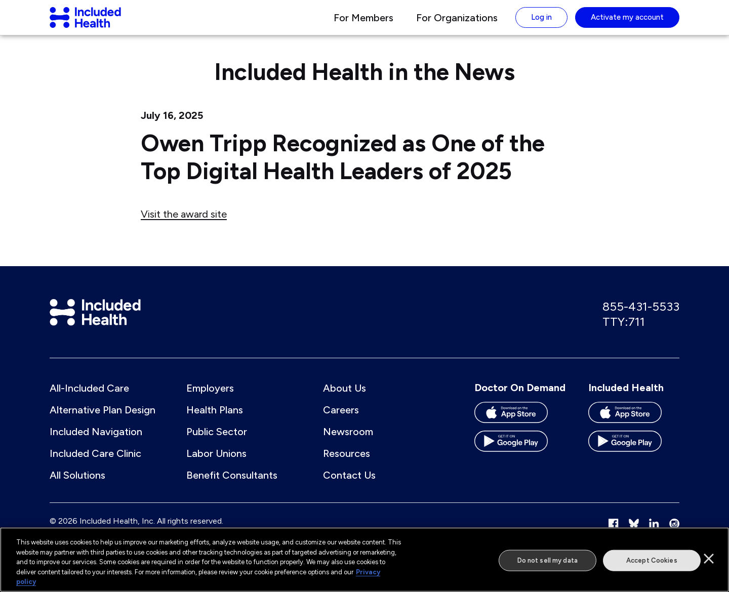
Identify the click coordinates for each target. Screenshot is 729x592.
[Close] (709, 559)
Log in (541, 22)
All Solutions (77, 485)
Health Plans (214, 420)
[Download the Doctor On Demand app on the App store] (519, 426)
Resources (346, 463)
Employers (210, 398)
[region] (364, 559)
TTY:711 (623, 331)
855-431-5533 (640, 316)
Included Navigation (96, 442)
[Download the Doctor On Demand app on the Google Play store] (519, 455)
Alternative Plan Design (102, 420)
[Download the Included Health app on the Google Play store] (633, 455)
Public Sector (216, 442)
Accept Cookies (651, 560)
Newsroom (348, 442)
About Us (344, 398)
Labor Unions (216, 463)
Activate (627, 22)
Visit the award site (184, 224)
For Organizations (457, 23)
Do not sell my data (547, 560)
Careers (341, 420)
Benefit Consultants (231, 485)
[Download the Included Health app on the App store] (633, 426)
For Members (363, 23)
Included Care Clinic (95, 463)
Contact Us (349, 485)
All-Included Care (89, 398)
